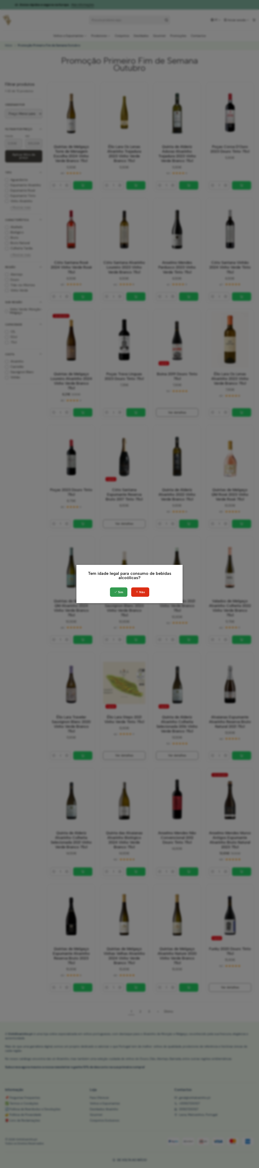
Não (140, 592)
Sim (118, 592)
